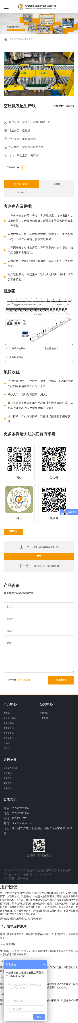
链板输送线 (10, 748)
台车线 (8, 753)
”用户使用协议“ (23, 691)
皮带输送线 (10, 743)
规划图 (57, 185)
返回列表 (16, 538)
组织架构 (9, 783)
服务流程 (9, 798)
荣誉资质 (9, 794)
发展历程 (9, 788)
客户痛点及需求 (21, 185)
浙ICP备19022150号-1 (47, 885)
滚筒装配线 (10, 733)
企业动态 (45, 723)
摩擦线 (8, 723)
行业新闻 (45, 728)
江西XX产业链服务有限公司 (46, 555)
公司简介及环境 (13, 778)
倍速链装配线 (12, 728)
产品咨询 (14, 168)
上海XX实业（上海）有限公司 (45, 577)
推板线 (8, 758)
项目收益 (21, 194)
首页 (12, 39)
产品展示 (21, 39)
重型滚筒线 (35, 39)
